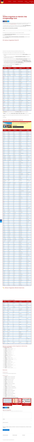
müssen (4, 214)
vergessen (4, 107)
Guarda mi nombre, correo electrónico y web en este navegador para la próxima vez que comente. (17, 427)
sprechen (4, 101)
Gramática (4, 15)
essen (3, 76)
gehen (3, 82)
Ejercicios (26, 1)
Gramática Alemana (20, 1)
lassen (4, 201)
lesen (3, 92)
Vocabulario (14, 1)
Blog (31, 2)
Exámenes (28, 2)
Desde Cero (9, 1)
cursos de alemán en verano (24, 122)
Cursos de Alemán (31, 1)
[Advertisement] (17, 9)
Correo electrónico (5, 422)
